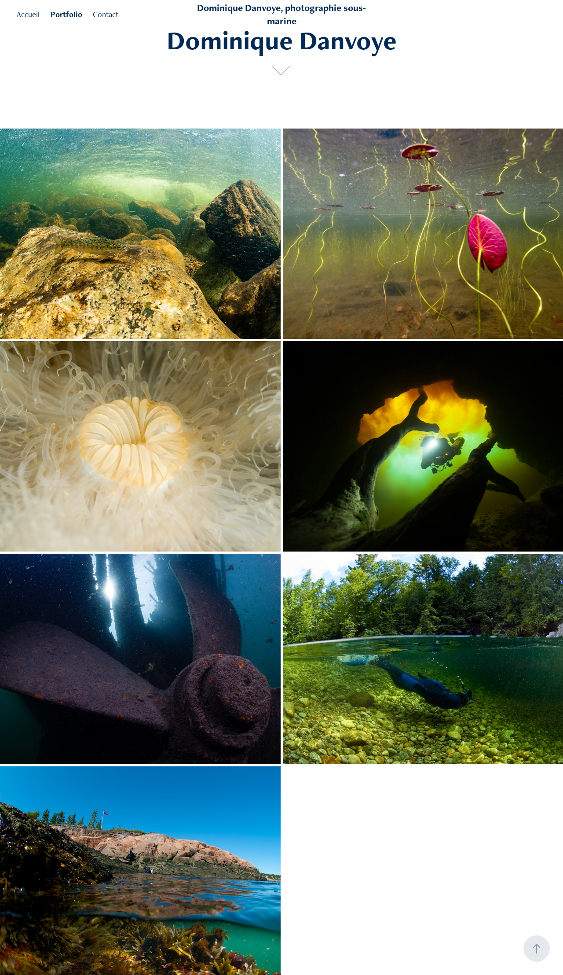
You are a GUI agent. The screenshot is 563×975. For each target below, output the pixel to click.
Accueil (28, 14)
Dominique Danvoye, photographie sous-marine (281, 14)
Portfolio (66, 14)
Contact (105, 14)
